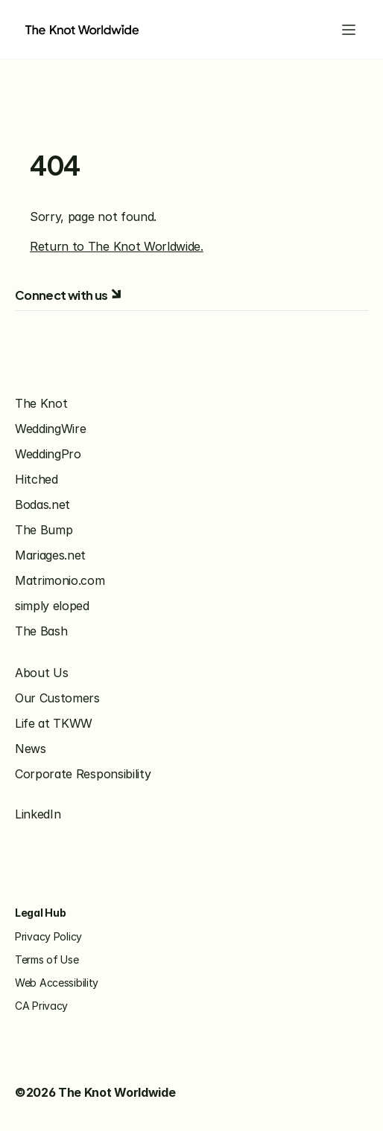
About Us (41, 672)
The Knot (41, 403)
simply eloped (52, 605)
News (30, 748)
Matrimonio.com (60, 580)
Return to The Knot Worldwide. (116, 246)
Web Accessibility (56, 982)
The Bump (43, 529)
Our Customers (57, 698)
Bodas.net (42, 504)
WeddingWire (50, 428)
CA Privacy (41, 1005)
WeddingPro (48, 453)
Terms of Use (47, 959)
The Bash (41, 631)
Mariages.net (50, 555)
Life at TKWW (53, 723)
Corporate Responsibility (83, 773)
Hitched (36, 479)
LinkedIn (37, 814)
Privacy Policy (48, 936)
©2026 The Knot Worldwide (95, 1092)
